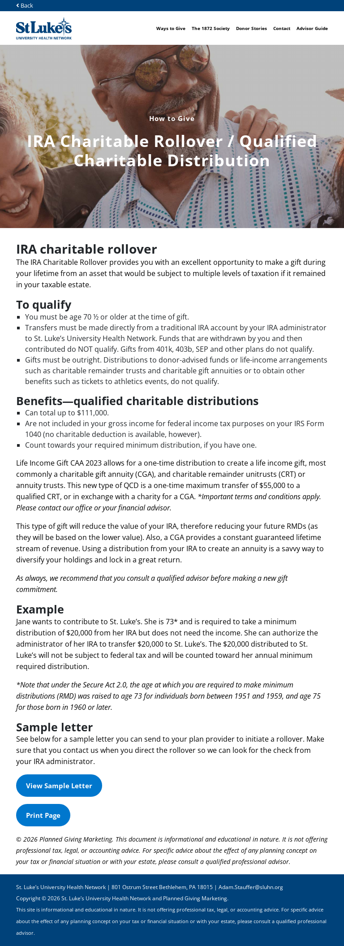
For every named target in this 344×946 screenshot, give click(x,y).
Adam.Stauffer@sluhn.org (251, 887)
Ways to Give (170, 28)
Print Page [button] (48, 818)
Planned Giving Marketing (195, 898)
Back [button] (24, 5)
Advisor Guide (312, 28)
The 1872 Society (211, 28)
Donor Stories (251, 28)
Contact (281, 28)
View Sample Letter (59, 785)
